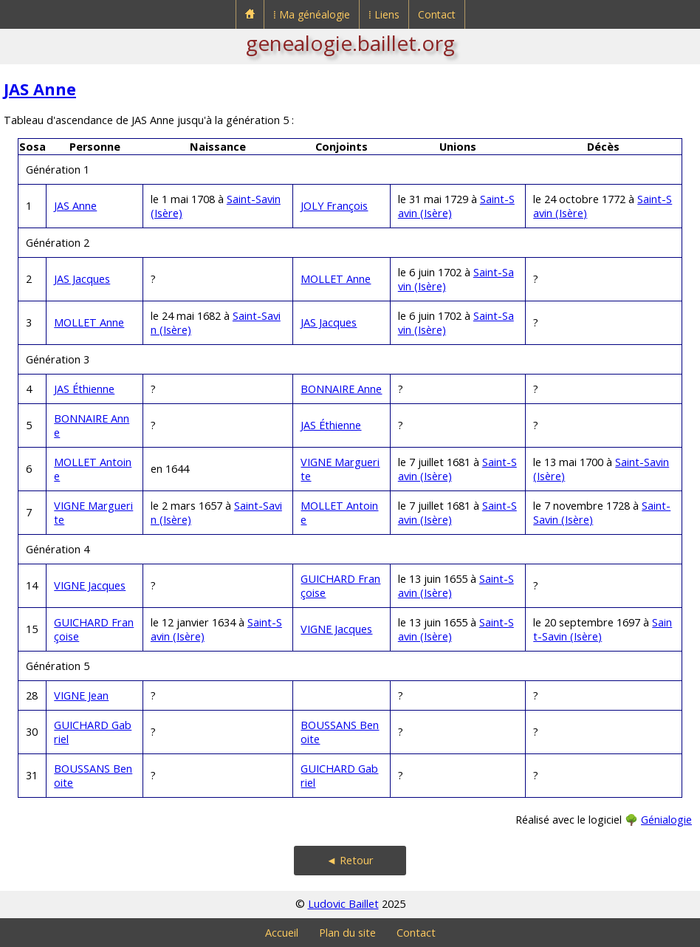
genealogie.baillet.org (350, 43)
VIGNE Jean (81, 695)
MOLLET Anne (336, 279)
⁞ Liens (383, 14)
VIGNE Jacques (90, 585)
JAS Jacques (82, 279)
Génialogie (666, 820)
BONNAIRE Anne (341, 389)
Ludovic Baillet (343, 904)
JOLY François (334, 206)
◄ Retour (350, 860)
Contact (437, 14)
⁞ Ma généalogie (311, 14)
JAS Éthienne (84, 389)
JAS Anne (40, 89)
